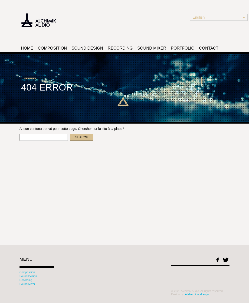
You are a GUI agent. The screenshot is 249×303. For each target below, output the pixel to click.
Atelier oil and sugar (197, 294)
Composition (52, 48)
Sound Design (87, 48)
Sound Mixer (151, 48)
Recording (120, 48)
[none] (219, 17)
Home (27, 48)
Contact (209, 48)
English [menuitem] (199, 17)
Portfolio (182, 48)
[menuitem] (219, 17)
